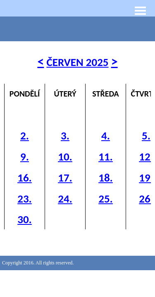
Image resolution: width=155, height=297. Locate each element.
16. (24, 177)
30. (24, 219)
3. (65, 135)
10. (65, 156)
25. (105, 198)
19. (146, 177)
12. (146, 156)
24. (65, 198)
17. (65, 177)
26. (146, 198)
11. (105, 156)
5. (146, 135)
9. (24, 156)
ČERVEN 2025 (77, 62)
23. (24, 198)
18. (105, 177)
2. (24, 135)
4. (105, 135)
